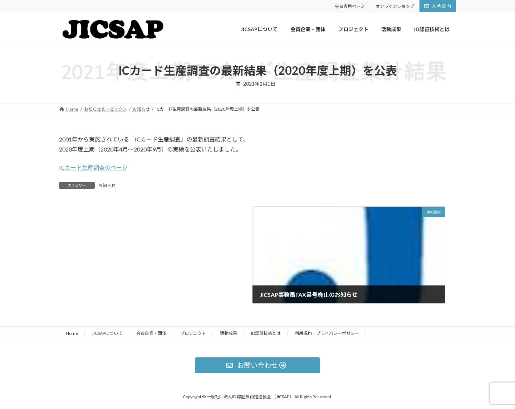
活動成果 (228, 333)
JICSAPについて (107, 333)
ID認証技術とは (266, 333)
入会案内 (437, 6)
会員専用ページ (350, 6)
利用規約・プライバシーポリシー (327, 333)
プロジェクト (193, 333)
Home (72, 333)
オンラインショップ (395, 6)
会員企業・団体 (151, 333)
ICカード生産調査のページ (93, 167)
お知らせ (107, 185)
